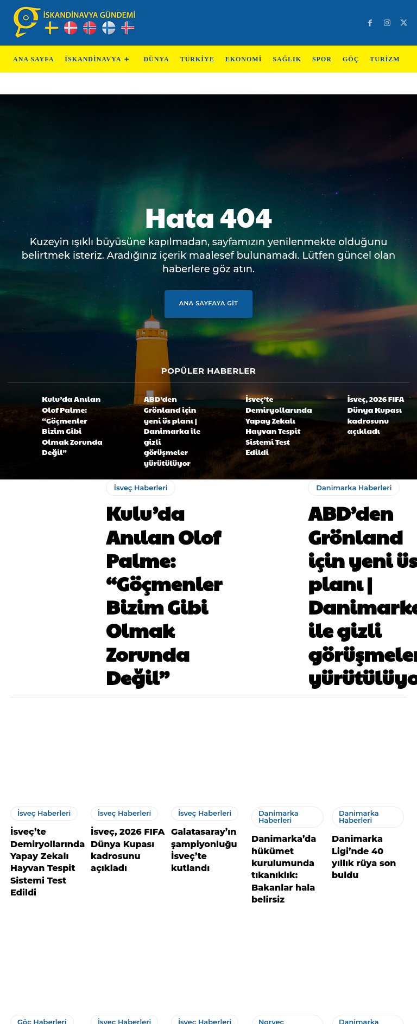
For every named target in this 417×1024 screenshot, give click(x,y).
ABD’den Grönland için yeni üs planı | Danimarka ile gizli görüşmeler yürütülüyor (171, 411)
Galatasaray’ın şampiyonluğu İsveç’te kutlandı (202, 703)
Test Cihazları (204, 1011)
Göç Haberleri (37, 857)
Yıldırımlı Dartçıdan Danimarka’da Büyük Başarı (368, 889)
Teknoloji (160, 1011)
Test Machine (258, 1011)
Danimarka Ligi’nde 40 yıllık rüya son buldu (369, 709)
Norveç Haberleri (283, 857)
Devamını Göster (208, 955)
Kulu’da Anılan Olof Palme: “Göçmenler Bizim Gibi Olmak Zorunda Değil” (69, 409)
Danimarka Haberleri (350, 455)
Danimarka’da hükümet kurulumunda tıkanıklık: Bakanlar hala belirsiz (288, 719)
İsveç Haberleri (137, 461)
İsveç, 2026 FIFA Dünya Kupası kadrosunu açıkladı (378, 409)
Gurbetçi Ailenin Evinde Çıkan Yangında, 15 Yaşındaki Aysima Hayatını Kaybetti (43, 893)
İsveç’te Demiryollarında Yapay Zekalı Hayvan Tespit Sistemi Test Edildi (274, 411)
